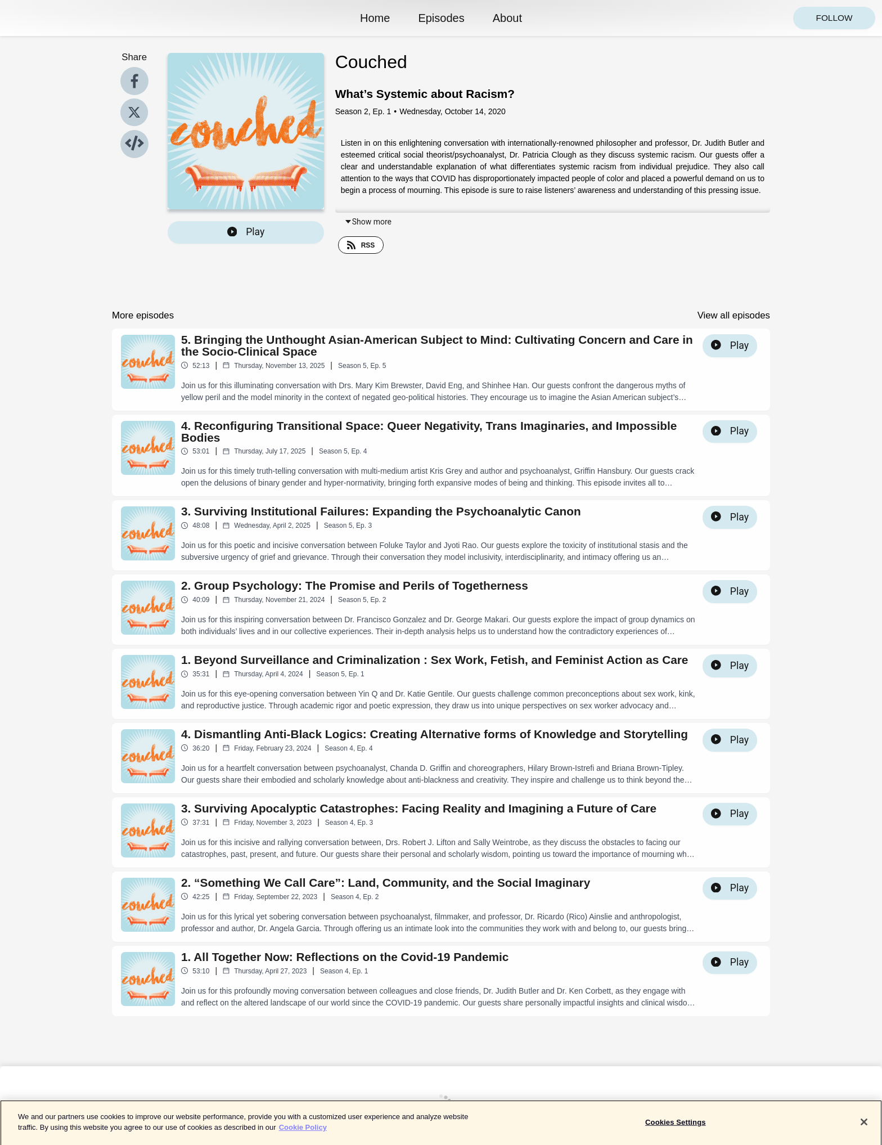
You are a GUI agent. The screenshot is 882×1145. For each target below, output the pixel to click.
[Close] (864, 1128)
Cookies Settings (675, 1128)
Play (246, 231)
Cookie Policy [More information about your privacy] (303, 1133)
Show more (368, 221)
